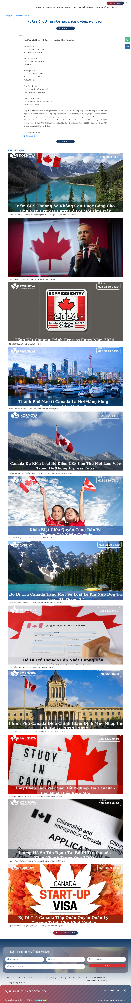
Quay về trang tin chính (65, 933)
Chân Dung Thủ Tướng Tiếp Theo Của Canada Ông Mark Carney (32, 279)
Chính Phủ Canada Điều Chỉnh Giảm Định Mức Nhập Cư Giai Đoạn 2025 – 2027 (37, 732)
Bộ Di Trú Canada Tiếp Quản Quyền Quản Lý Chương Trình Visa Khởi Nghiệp (36, 926)
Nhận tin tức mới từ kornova (25, 991)
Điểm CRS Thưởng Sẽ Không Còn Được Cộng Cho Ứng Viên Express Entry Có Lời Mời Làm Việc (42, 215)
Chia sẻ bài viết (30, 136)
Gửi (107, 966)
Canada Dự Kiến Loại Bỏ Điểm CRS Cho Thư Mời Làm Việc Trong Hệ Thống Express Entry (41, 473)
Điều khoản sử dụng (105, 1000)
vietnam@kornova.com (99, 980)
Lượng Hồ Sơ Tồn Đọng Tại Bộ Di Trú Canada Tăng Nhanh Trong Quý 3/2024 (37, 861)
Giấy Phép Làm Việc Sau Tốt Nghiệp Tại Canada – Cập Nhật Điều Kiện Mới (35, 796)
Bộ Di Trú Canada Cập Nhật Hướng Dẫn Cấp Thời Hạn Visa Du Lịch (32, 667)
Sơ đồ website (120, 1000)
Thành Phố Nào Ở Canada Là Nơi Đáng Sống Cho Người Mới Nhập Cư (33, 409)
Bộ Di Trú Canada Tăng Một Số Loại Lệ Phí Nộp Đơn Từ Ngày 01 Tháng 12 (36, 603)
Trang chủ (9, 16)
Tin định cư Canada (22, 16)
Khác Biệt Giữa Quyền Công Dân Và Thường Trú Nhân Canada (31, 538)
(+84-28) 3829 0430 (97, 978)
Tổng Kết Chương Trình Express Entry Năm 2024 (27, 344)
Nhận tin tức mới (65, 28)
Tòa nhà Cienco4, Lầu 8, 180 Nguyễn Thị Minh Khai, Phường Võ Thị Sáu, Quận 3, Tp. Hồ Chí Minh (47, 978)
